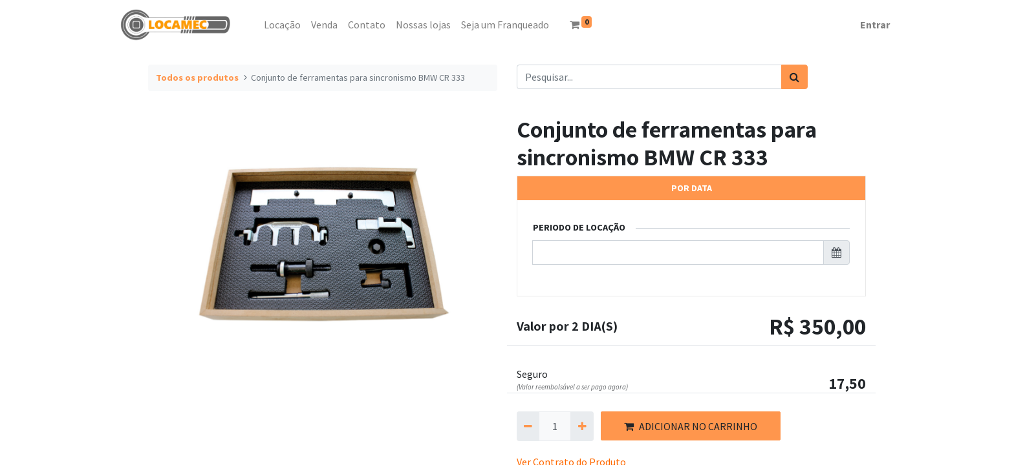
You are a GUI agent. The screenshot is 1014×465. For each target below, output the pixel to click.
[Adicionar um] (581, 426)
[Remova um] (528, 426)
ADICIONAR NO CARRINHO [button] (690, 426)
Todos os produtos (197, 77)
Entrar (875, 24)
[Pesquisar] (794, 77)
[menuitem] (253, 24)
